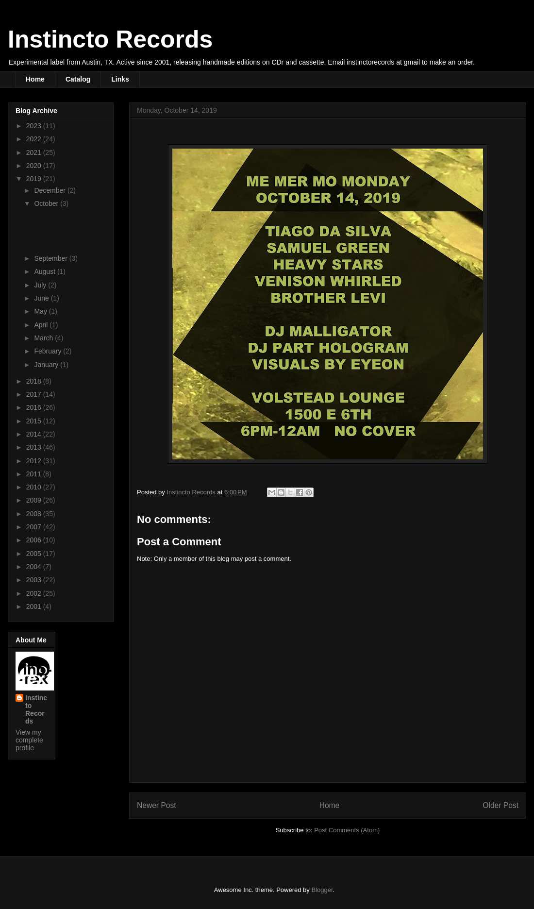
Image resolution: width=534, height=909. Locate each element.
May (41, 311)
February (48, 351)
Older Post (500, 805)
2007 (34, 527)
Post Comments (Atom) (347, 830)
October (47, 203)
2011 (34, 474)
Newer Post (156, 805)
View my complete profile (29, 740)
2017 (34, 394)
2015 (34, 421)
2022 (34, 139)
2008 (34, 514)
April (42, 325)
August (45, 271)
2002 (34, 593)
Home (35, 79)
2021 (34, 152)
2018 (34, 381)
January (47, 365)
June (42, 298)
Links (120, 79)
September (51, 258)
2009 (34, 500)
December (50, 190)
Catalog (78, 79)
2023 (34, 126)
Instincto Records (110, 39)
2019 (34, 179)
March (44, 338)
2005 (34, 553)
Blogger (322, 889)
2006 (34, 540)
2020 (34, 165)
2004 (34, 567)
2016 (34, 407)
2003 (34, 580)
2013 (34, 447)
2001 (34, 606)
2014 (34, 434)
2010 (34, 487)
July (41, 285)
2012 (34, 461)
